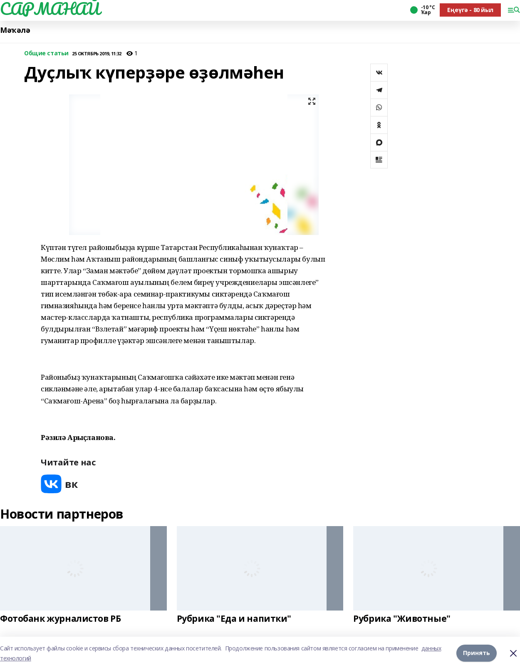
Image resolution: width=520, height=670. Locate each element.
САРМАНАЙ (50, 8)
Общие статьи (46, 53)
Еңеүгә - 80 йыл (470, 10)
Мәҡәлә (15, 30)
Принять (476, 653)
